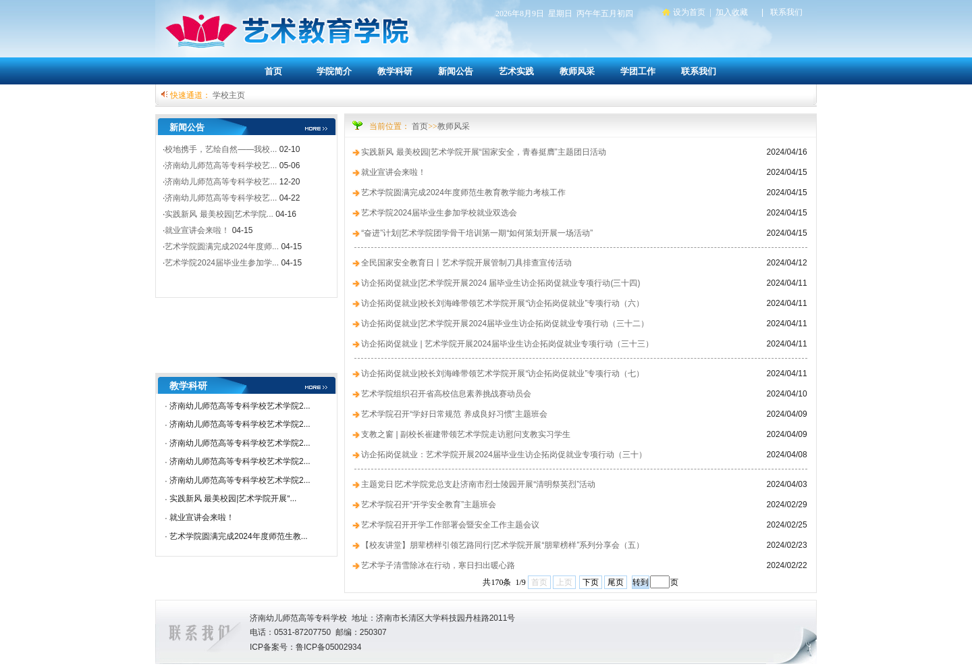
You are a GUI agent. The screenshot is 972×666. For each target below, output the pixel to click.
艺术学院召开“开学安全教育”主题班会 (428, 504)
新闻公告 (455, 71)
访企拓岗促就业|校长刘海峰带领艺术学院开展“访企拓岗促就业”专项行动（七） (502, 373)
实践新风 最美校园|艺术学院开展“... (232, 498)
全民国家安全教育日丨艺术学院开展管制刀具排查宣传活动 (466, 262)
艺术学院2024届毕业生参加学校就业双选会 (439, 212)
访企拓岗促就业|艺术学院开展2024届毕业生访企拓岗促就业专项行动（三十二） (505, 323)
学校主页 (229, 95)
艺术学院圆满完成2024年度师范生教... (238, 536)
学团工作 (637, 71)
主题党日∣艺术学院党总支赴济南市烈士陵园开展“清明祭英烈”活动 (478, 484)
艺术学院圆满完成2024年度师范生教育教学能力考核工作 (463, 192)
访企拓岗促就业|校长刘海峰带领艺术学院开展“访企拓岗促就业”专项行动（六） (502, 303)
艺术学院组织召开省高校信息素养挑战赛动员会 (446, 394)
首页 (273, 71)
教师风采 (577, 71)
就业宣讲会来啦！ (201, 517)
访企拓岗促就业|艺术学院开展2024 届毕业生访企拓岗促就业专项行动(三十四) (500, 283)
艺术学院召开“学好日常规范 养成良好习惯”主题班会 (454, 414)
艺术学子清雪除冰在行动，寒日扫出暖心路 (438, 565)
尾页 (616, 582)
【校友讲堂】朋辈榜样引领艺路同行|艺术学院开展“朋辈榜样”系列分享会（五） (502, 545)
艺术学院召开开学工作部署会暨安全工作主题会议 (450, 525)
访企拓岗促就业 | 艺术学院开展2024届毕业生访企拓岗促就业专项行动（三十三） (507, 344)
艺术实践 (516, 71)
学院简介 (334, 71)
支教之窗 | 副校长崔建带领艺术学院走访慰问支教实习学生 (465, 434)
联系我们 (698, 71)
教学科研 (394, 71)
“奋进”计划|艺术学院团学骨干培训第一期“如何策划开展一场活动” (477, 233)
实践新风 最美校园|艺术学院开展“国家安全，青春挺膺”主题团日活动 (483, 152)
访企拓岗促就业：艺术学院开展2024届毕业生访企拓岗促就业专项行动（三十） (504, 454)
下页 (591, 582)
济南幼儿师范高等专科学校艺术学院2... (239, 406)
